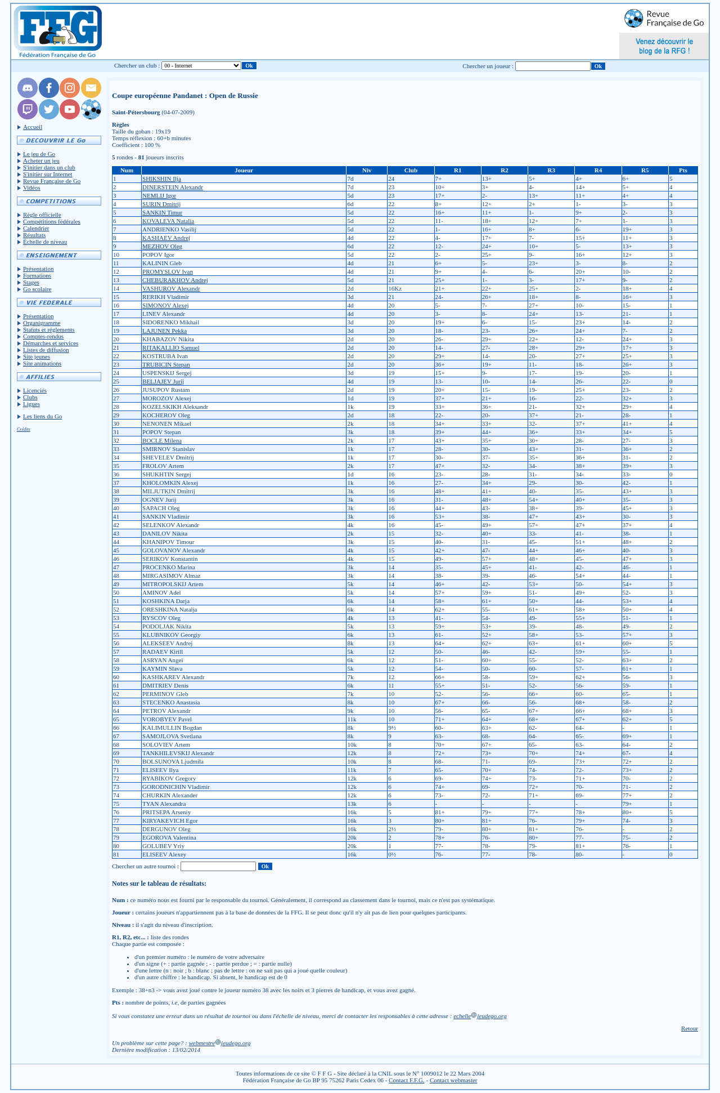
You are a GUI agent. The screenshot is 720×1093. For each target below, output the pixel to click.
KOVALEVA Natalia (168, 220)
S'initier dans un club (49, 167)
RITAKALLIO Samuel (170, 347)
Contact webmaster (454, 1080)
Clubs (30, 397)
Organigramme (41, 322)
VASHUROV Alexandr (171, 288)
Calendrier (36, 228)
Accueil (32, 126)
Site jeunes (36, 356)
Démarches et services (50, 343)
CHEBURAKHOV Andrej (175, 279)
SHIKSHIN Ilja (161, 178)
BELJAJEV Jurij (163, 381)
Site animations (42, 363)
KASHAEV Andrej (166, 237)
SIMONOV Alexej (165, 305)
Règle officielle (42, 214)
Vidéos (31, 187)
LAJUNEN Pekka (164, 330)
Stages (31, 282)
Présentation (38, 268)
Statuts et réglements (49, 329)
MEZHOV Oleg (162, 246)
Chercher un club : (137, 65)
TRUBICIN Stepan (166, 364)
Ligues (31, 403)
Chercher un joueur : (488, 66)
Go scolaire (37, 288)
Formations (37, 275)
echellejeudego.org (480, 1015)
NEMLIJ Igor (159, 195)
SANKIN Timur (162, 212)
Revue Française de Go (51, 180)
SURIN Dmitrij (161, 203)
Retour (689, 1028)
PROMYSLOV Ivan (167, 271)
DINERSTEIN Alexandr (172, 187)
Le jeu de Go (39, 153)
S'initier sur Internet (48, 174)
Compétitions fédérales (51, 221)
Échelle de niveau (45, 241)
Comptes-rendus (43, 336)
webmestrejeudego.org (219, 1043)
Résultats (34, 234)
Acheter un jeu (41, 160)
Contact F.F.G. (407, 1080)
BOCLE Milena (162, 440)
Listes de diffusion (46, 349)
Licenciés (35, 390)
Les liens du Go (42, 416)
